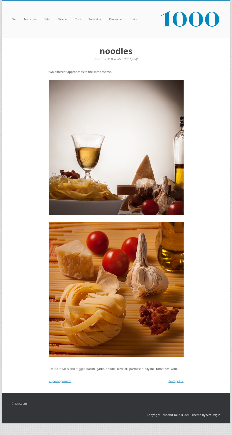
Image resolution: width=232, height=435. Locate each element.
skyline (149, 369)
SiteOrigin (213, 415)
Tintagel (176, 381)
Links (133, 19)
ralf (135, 59)
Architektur (95, 19)
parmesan (136, 369)
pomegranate (60, 381)
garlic (100, 369)
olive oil (122, 369)
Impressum (19, 403)
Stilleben (63, 19)
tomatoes (162, 369)
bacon (90, 369)
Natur (47, 19)
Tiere (78, 19)
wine (174, 369)
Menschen (30, 19)
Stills (65, 369)
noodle (111, 369)
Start (15, 19)
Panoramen (116, 19)
